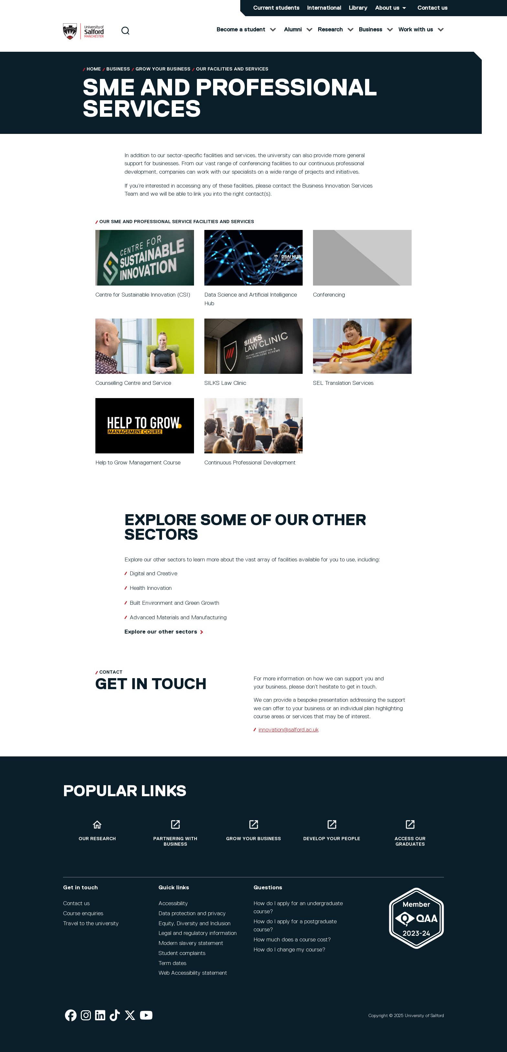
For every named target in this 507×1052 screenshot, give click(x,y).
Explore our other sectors (160, 632)
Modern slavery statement (190, 943)
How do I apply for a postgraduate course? (295, 926)
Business (118, 69)
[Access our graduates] (410, 833)
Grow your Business (162, 69)
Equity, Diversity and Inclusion (194, 924)
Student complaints (181, 953)
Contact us (432, 8)
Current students (276, 8)
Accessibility (173, 903)
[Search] (125, 36)
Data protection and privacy (192, 913)
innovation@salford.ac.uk (288, 730)
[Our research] (97, 830)
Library (358, 8)
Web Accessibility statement (192, 973)
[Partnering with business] (175, 833)
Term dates (172, 963)
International (324, 8)
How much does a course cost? (292, 940)
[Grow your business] (253, 830)
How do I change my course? (289, 950)
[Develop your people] (332, 830)
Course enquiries (83, 913)
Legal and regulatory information (197, 933)
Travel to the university (91, 924)
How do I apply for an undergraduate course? (298, 908)
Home (94, 69)
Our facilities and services (232, 69)
